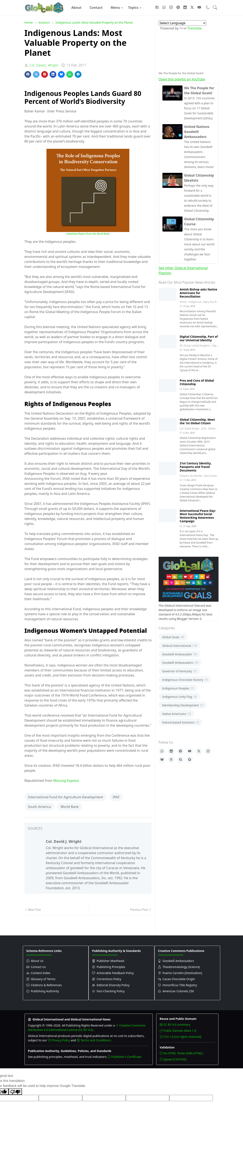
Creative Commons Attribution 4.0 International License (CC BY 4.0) (86, 1027)
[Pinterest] (180, 751)
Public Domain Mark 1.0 (178, 1031)
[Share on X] (36, 74)
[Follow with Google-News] (157, 7)
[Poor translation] (15, 1091)
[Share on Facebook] (27, 74)
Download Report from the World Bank (88, 234)
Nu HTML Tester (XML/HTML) (181, 1053)
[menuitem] (76, 7)
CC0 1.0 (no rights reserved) (180, 1037)
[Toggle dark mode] (207, 7)
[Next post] (56, 909)
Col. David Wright (190, 428)
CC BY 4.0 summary (175, 1025)
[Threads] (171, 759)
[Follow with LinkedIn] (185, 7)
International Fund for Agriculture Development (65, 797)
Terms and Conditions (94, 1040)
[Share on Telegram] (78, 74)
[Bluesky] (162, 759)
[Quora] (180, 759)
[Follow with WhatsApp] (164, 7)
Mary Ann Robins (213, 302)
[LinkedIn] (171, 751)
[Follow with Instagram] (171, 7)
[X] (198, 751)
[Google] (189, 759)
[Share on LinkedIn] (53, 74)
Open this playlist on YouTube (182, 79)
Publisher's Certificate (124, 1057)
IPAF (116, 797)
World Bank (69, 806)
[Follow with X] (192, 7)
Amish (184, 302)
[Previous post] (120, 909)
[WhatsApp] (162, 751)
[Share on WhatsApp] (69, 74)
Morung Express (66, 780)
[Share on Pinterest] (44, 74)
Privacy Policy (59, 1040)
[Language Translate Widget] (182, 23)
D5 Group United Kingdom (195, 345)
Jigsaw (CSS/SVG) (173, 1059)
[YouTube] (189, 751)
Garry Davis (210, 476)
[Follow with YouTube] (199, 7)
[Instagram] (208, 751)
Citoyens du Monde (191, 476)
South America (39, 806)
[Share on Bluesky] (61, 74)
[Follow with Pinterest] (178, 7)
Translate (191, 28)
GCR (204, 428)
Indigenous (195, 302)
